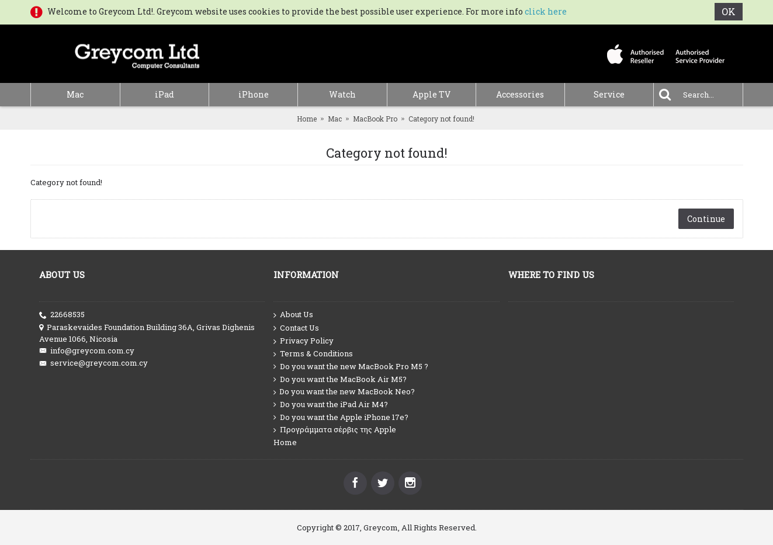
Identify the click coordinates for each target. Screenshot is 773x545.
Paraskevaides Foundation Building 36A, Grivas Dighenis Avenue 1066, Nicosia (147, 333)
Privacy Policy (303, 341)
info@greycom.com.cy (86, 350)
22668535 (62, 314)
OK (729, 11)
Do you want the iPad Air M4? (330, 404)
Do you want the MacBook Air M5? (340, 379)
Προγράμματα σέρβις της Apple (334, 429)
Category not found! (441, 118)
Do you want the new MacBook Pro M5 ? (350, 366)
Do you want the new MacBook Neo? (344, 391)
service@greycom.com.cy (93, 363)
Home (307, 118)
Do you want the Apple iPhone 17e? (340, 417)
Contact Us (296, 328)
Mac (335, 118)
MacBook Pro (375, 118)
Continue (706, 218)
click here (546, 11)
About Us (293, 315)
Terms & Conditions (313, 353)
